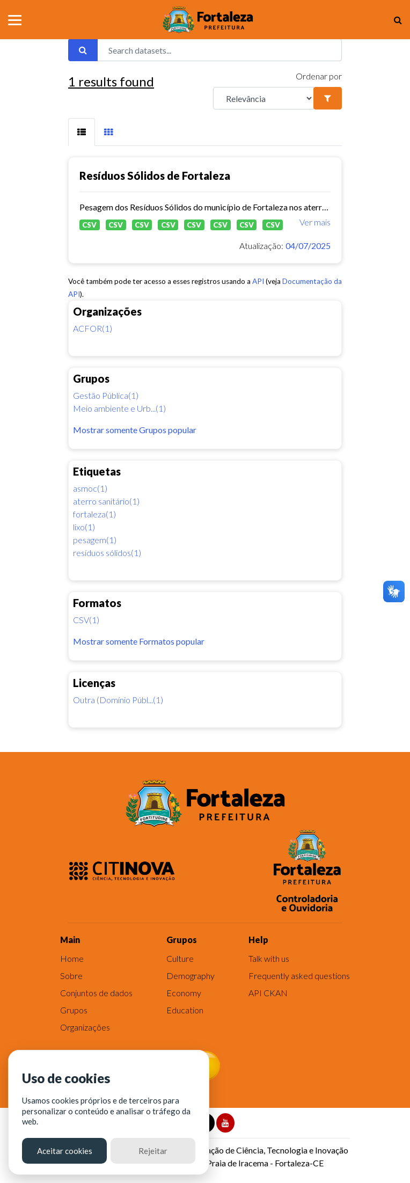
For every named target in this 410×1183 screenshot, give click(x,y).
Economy (183, 993)
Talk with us (268, 958)
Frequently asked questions (299, 975)
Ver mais (315, 222)
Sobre (71, 975)
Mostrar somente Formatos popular (138, 641)
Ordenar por (319, 76)
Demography (190, 975)
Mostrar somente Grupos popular (134, 430)
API (258, 281)
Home (72, 958)
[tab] (81, 132)
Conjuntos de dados (96, 993)
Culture (180, 958)
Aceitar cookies (64, 1151)
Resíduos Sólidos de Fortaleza (154, 175)
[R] (263, 98)
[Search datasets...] (219, 50)
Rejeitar (152, 1151)
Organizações (85, 1027)
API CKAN (268, 993)
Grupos (73, 1010)
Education (184, 1010)
